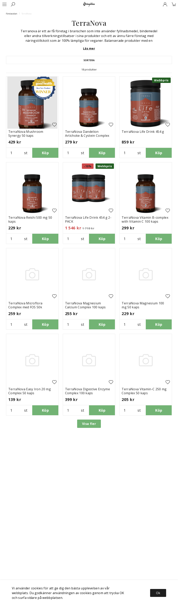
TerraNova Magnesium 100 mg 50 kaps (143, 305)
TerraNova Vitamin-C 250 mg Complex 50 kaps (144, 391)
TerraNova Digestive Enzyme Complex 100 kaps (87, 391)
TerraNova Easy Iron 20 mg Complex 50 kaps (29, 391)
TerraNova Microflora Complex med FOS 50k (25, 305)
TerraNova (27, 13)
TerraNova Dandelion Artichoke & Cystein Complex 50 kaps (87, 135)
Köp (45, 152)
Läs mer (89, 48)
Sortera (89, 60)
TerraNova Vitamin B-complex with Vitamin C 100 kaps (145, 219)
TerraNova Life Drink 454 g (143, 131)
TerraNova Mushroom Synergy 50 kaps (25, 133)
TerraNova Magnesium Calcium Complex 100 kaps (85, 305)
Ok (158, 593)
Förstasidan (11, 13)
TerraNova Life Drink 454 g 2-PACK (88, 219)
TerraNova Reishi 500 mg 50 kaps (30, 219)
